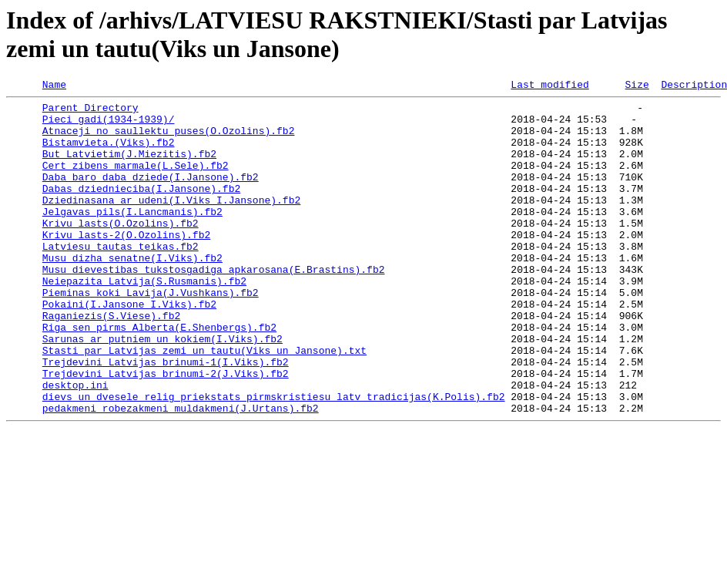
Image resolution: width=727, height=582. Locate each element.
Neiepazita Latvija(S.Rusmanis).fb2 (144, 320)
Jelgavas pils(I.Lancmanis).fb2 (132, 237)
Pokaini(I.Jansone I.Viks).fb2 (129, 348)
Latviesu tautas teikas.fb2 (120, 278)
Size (636, 86)
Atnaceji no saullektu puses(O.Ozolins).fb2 (168, 139)
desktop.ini (75, 445)
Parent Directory (90, 112)
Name (54, 86)
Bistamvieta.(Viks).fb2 (108, 153)
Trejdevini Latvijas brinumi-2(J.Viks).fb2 (165, 431)
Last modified (549, 86)
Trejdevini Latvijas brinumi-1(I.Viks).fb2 (165, 417)
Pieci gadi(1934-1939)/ (108, 126)
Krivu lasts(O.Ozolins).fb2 (120, 250)
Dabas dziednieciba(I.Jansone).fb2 (141, 209)
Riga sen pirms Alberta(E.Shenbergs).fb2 (159, 375)
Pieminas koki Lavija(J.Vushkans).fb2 (150, 334)
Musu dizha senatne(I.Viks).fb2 (132, 292)
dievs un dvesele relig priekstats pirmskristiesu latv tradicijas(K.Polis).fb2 (273, 459)
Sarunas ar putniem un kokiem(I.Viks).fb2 (162, 389)
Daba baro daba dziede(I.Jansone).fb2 (150, 195)
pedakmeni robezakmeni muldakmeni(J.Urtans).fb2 (180, 472)
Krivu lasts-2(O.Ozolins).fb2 (126, 264)
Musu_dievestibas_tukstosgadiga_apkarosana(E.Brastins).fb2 (213, 306)
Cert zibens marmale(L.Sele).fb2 (135, 181)
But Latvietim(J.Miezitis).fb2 (129, 167)
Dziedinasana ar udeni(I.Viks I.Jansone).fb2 (171, 223)
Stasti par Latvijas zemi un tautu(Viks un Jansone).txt (204, 403)
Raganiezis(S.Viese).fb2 (111, 361)
